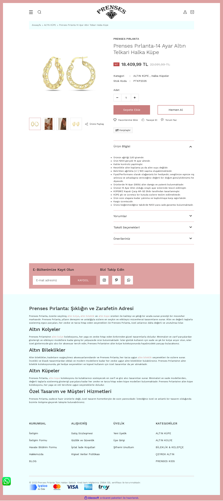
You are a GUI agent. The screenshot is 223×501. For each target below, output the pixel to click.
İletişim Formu (38, 440)
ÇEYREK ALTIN (165, 454)
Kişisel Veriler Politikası (85, 454)
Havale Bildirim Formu (43, 447)
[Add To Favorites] (125, 120)
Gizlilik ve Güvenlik (82, 440)
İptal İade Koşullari (83, 447)
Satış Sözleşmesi (82, 433)
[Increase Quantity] (135, 97)
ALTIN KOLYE (164, 440)
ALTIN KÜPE (141, 75)
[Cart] (192, 12)
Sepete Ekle (131, 110)
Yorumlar (120, 216)
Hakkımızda (36, 454)
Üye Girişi (119, 440)
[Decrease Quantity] (117, 97)
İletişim (33, 433)
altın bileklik (87, 316)
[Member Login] (184, 12)
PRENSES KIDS (165, 461)
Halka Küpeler (160, 75)
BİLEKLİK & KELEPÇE (170, 447)
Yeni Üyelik (119, 433)
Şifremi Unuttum (123, 447)
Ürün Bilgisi (121, 146)
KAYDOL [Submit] (82, 280)
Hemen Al (176, 110)
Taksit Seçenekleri (126, 227)
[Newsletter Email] (64, 280)
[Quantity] (126, 97)
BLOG (32, 461)
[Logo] (111, 12)
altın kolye (73, 316)
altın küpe (104, 316)
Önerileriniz (121, 238)
